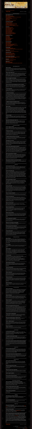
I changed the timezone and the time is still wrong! (11, 23)
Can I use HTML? (8, 36)
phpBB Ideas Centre (18, 410)
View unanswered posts (8, 10)
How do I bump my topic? (8, 34)
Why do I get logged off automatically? (10, 16)
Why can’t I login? (8, 15)
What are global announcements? (9, 38)
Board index (8, 11)
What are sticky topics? (8, 39)
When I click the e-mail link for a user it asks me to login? (12, 25)
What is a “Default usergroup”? (9, 45)
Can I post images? (8, 37)
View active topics (12, 10)
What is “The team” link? (8, 46)
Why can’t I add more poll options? (9, 29)
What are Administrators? (8, 42)
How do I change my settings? (9, 22)
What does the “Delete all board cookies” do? (11, 20)
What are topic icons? (8, 40)
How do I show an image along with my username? (11, 24)
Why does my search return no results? (10, 53)
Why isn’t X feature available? (9, 62)
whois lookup (16, 415)
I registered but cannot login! (9, 18)
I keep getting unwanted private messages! (10, 48)
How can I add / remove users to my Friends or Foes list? (12, 51)
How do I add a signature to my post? (10, 28)
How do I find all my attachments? (9, 60)
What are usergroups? (8, 43)
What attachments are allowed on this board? (11, 59)
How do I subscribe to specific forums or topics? (11, 57)
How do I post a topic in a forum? (9, 27)
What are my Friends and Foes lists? (10, 50)
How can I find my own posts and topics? (10, 55)
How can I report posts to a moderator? (10, 32)
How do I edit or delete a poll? (9, 30)
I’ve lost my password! (8, 17)
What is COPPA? (8, 19)
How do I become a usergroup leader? (10, 44)
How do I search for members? (9, 54)
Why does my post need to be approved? (10, 33)
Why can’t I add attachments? (9, 31)
